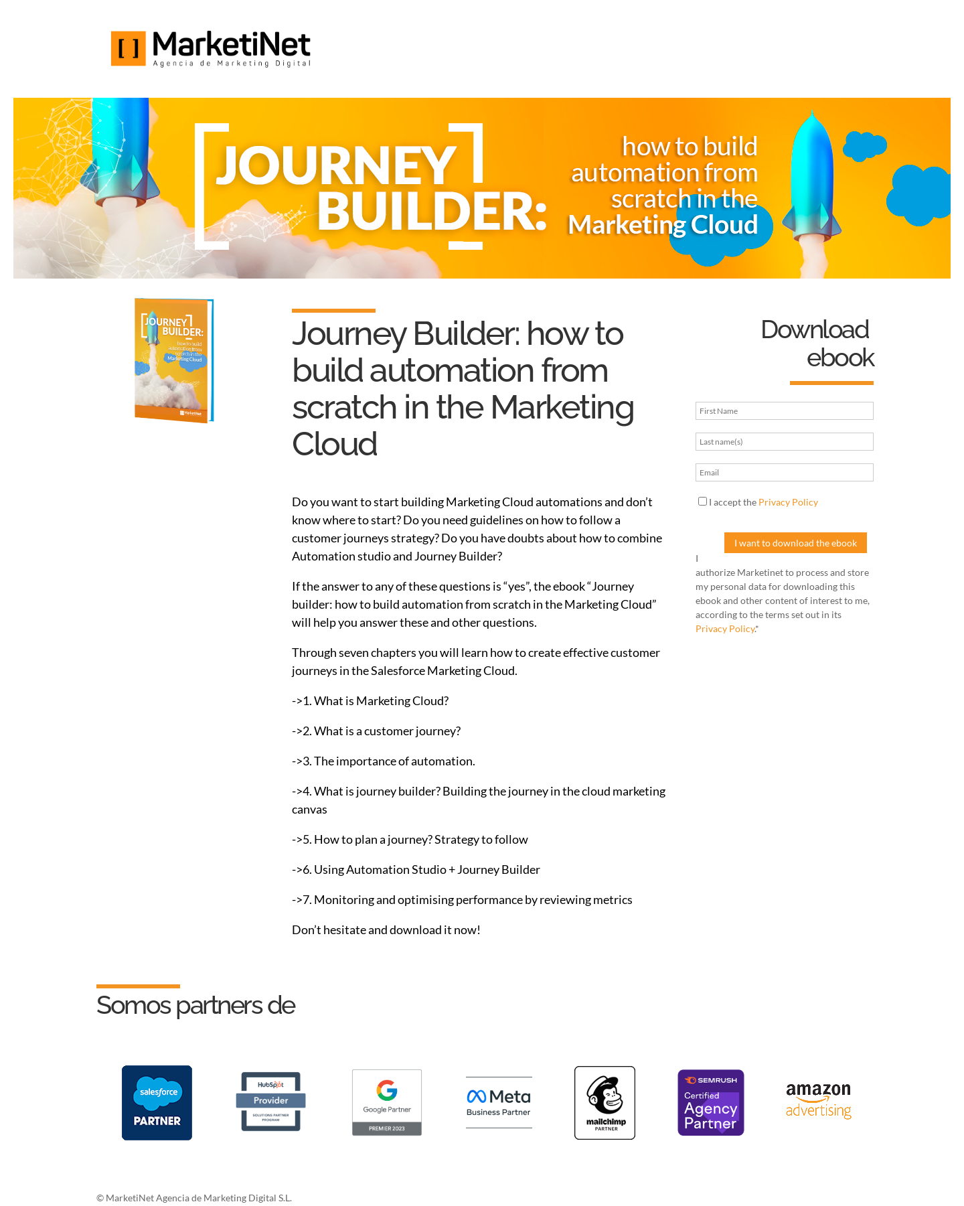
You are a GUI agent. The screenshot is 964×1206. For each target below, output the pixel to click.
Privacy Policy (788, 502)
